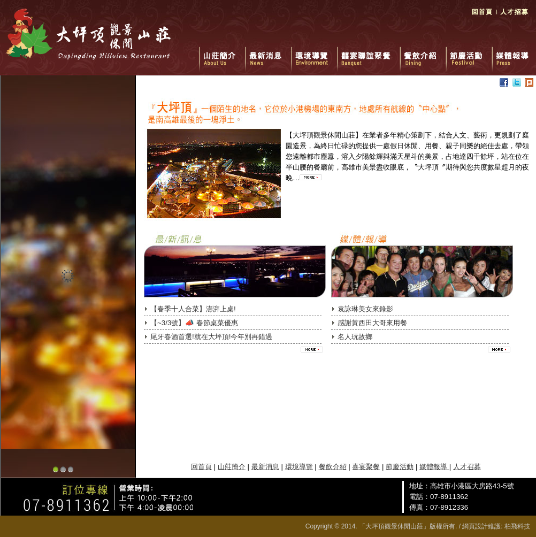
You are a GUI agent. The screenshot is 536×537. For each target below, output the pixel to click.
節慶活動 (469, 53)
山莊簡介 (222, 53)
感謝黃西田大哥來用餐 (372, 323)
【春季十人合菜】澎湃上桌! (193, 309)
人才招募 (514, 16)
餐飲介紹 (423, 53)
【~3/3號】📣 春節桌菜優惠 (194, 323)
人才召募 (467, 467)
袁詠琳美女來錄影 (365, 309)
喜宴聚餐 (366, 467)
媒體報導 (512, 53)
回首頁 (482, 16)
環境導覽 (314, 53)
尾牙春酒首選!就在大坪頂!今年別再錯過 (211, 337)
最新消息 (268, 53)
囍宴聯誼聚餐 (368, 53)
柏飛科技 (517, 526)
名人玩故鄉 (355, 337)
